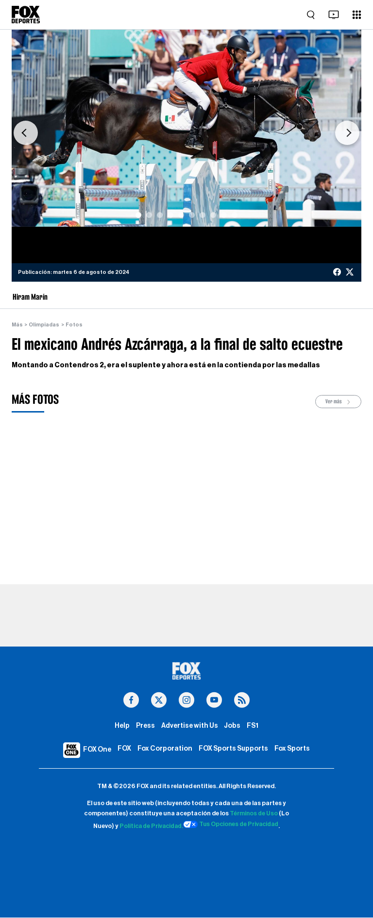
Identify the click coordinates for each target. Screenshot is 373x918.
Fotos (74, 324)
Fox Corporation (163, 750)
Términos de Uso (254, 814)
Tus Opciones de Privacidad (232, 825)
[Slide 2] (149, 215)
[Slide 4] (170, 215)
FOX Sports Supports (233, 750)
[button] (26, 133)
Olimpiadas (44, 324)
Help (121, 726)
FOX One (96, 750)
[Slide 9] (224, 215)
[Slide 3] (160, 215)
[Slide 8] (213, 215)
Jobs (232, 726)
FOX (123, 750)
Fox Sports (293, 750)
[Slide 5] (181, 215)
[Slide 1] (138, 215)
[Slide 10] (234, 215)
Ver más (338, 402)
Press (145, 726)
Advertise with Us (189, 726)
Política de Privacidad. (150, 827)
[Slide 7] (202, 215)
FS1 (253, 726)
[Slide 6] (192, 215)
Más (17, 324)
